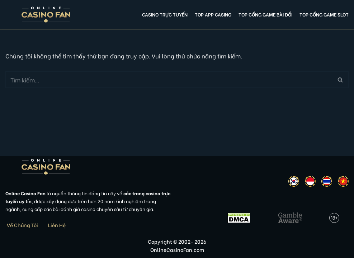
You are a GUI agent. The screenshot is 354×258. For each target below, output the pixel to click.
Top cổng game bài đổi (265, 14)
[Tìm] (168, 79)
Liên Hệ (57, 225)
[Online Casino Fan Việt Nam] (46, 14)
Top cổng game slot (324, 14)
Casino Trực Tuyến (165, 14)
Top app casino (213, 14)
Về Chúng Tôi (22, 225)
